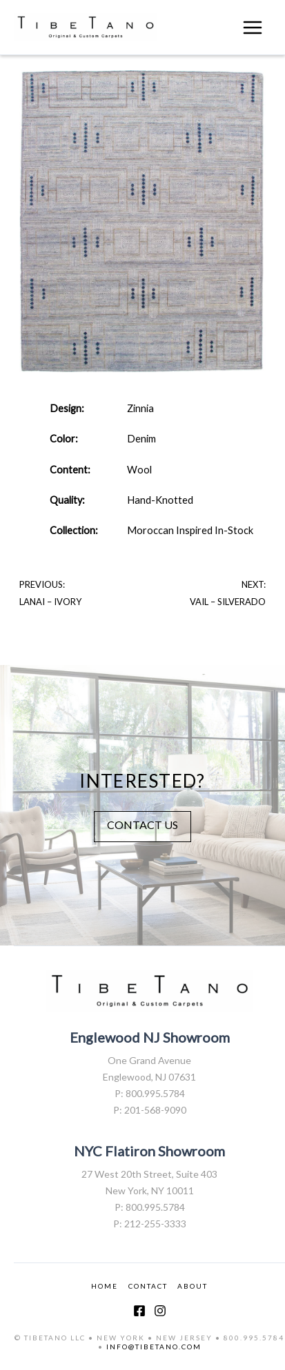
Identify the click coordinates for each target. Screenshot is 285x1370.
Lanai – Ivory (50, 601)
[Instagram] (160, 1311)
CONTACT (148, 1286)
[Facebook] (139, 1311)
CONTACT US (142, 824)
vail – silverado (228, 601)
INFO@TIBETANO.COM (154, 1346)
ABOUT (192, 1286)
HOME (104, 1286)
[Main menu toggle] (252, 27)
